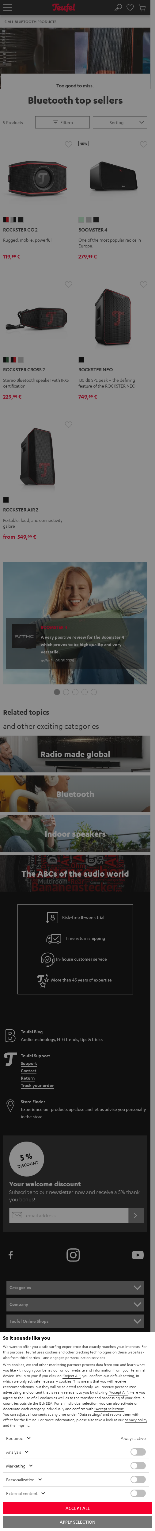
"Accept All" (118, 1392)
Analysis (13, 1452)
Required (14, 1438)
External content (22, 1493)
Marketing (15, 1465)
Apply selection (77, 1522)
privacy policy (136, 1419)
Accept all (78, 1508)
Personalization (20, 1479)
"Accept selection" (109, 1408)
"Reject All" (71, 1375)
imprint (23, 1425)
